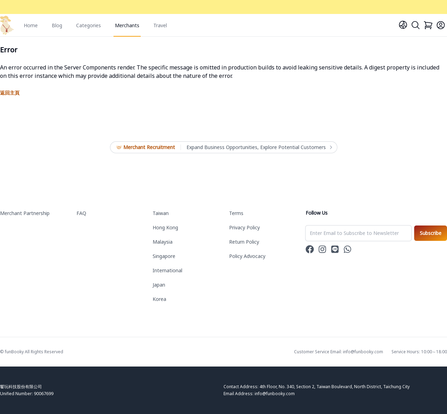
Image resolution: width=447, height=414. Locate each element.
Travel (160, 25)
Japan (159, 284)
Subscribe (430, 233)
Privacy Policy (244, 227)
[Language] (403, 25)
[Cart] (428, 25)
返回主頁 (10, 92)
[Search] (415, 25)
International (167, 270)
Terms (236, 213)
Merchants (127, 25)
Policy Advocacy (247, 256)
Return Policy (244, 241)
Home (31, 25)
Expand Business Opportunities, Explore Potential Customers (258, 147)
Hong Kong (165, 227)
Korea (159, 299)
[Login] (440, 25)
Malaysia (163, 241)
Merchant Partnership (25, 213)
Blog (57, 25)
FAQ (81, 213)
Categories (88, 25)
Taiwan (161, 213)
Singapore (164, 256)
